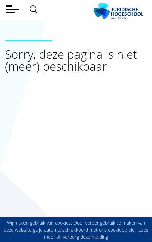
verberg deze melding (85, 237)
